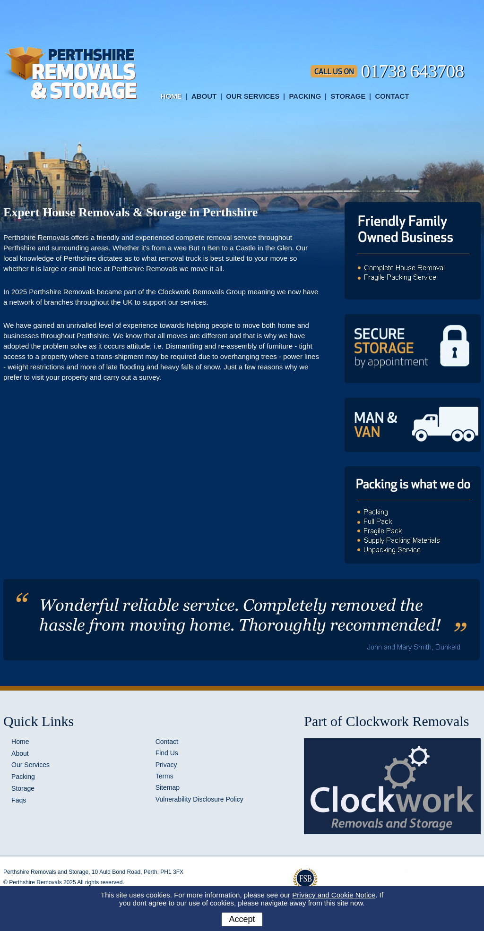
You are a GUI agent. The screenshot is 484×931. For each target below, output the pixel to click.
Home (171, 96)
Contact (392, 96)
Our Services (252, 96)
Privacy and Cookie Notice (333, 895)
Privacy (166, 765)
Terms (164, 776)
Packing (305, 96)
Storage (347, 96)
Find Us (167, 753)
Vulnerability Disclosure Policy (199, 799)
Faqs (18, 800)
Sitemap (168, 787)
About (203, 96)
